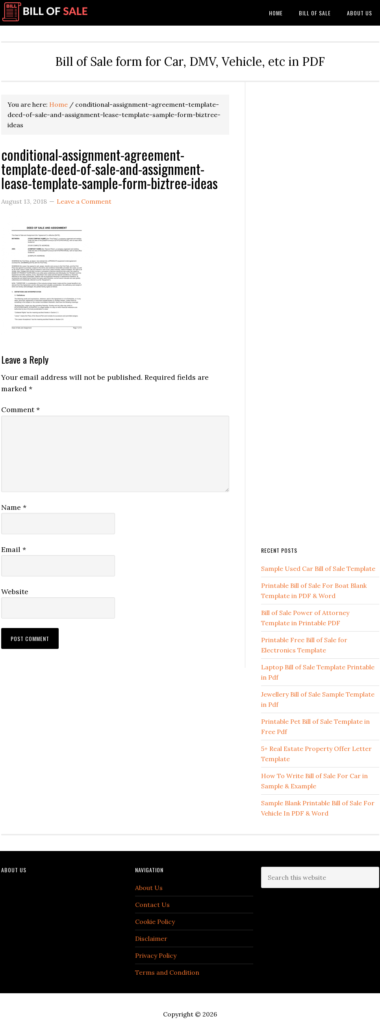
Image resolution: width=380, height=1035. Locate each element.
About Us (149, 888)
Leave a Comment (84, 201)
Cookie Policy (155, 921)
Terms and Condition (167, 972)
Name (13, 507)
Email (13, 549)
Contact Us (152, 905)
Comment (20, 409)
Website (14, 591)
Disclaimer (151, 938)
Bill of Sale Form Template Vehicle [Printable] (60, 13)
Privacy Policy (155, 955)
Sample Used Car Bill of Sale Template (318, 568)
